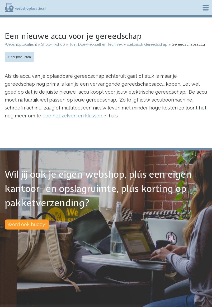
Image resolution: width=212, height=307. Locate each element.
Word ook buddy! (26, 224)
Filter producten (19, 57)
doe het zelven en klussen (72, 115)
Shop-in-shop (53, 44)
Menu (205, 7)
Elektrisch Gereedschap (147, 44)
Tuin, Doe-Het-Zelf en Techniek (96, 44)
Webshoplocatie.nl (21, 44)
